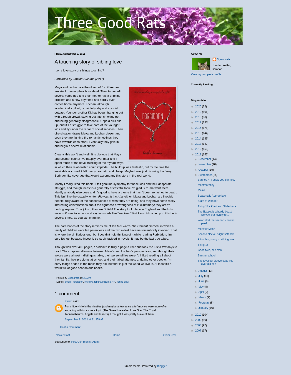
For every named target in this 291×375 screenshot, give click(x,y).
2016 (198, 127)
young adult (123, 281)
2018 (198, 117)
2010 (198, 314)
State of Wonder (208, 201)
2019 (198, 112)
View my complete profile (206, 74)
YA (113, 281)
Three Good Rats (110, 22)
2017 (198, 122)
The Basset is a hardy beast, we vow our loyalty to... (215, 213)
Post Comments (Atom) (85, 341)
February (204, 302)
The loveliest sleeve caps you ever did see (215, 262)
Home (116, 335)
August (203, 270)
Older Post (169, 335)
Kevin (68, 301)
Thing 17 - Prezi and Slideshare (217, 206)
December (205, 159)
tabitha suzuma (102, 281)
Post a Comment (70, 327)
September (205, 175)
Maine (201, 190)
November (205, 164)
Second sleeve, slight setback (216, 234)
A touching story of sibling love (216, 239)
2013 (198, 143)
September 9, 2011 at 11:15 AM (84, 319)
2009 (198, 320)
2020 (198, 106)
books (68, 281)
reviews (89, 281)
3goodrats (223, 59)
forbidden (78, 281)
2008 (198, 325)
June (201, 281)
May (201, 286)
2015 (198, 133)
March (202, 297)
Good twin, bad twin (210, 250)
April (201, 292)
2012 (198, 149)
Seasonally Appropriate (212, 195)
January (203, 307)
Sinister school (207, 255)
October (203, 169)
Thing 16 (203, 244)
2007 (198, 330)
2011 (198, 154)
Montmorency (206, 185)
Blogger (161, 366)
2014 (198, 138)
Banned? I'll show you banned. (216, 179)
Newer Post (63, 335)
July (201, 276)
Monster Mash (206, 229)
